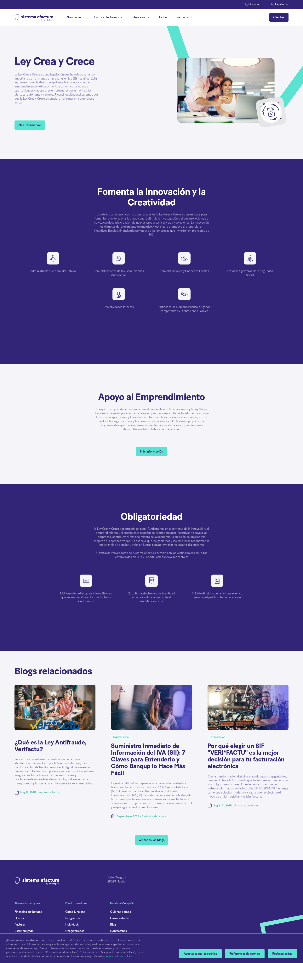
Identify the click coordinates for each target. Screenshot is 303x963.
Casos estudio (119, 918)
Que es (19, 918)
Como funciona (75, 911)
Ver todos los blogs (152, 840)
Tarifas (163, 17)
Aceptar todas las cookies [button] (200, 953)
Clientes (279, 17)
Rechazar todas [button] (282, 953)
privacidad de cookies (118, 956)
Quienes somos (120, 911)
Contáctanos (118, 930)
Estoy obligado (23, 930)
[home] (33, 17)
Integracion (72, 918)
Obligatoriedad (74, 930)
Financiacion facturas (28, 911)
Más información (30, 125)
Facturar (20, 924)
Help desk (71, 924)
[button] (245, 953)
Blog (113, 924)
